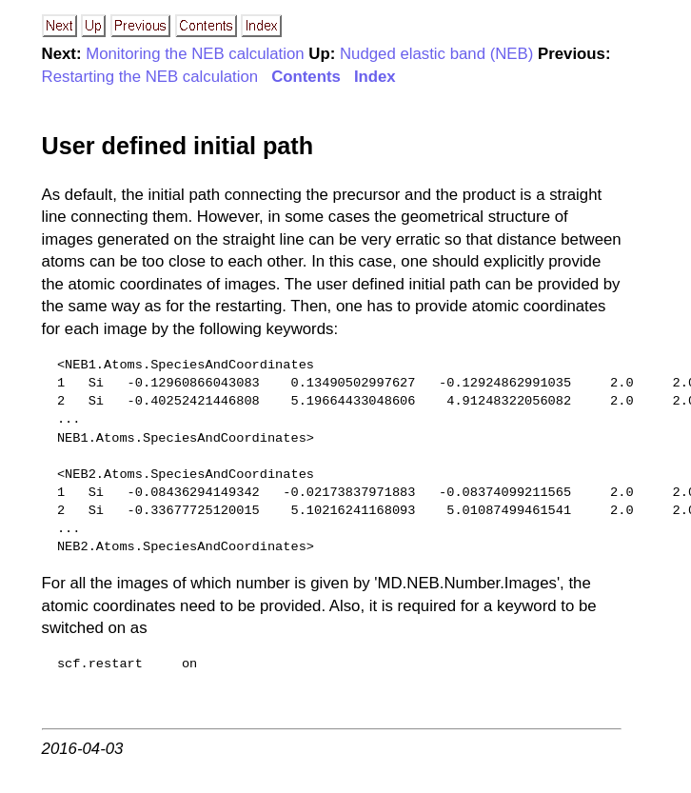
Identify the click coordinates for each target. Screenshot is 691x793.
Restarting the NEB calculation (150, 77)
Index (375, 77)
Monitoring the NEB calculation (195, 54)
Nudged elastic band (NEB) (436, 54)
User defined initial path (178, 145)
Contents (306, 77)
